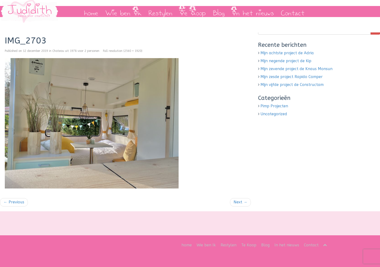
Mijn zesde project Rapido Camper (291, 76)
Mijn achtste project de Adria (287, 53)
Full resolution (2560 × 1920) (122, 51)
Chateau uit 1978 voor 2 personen (75, 51)
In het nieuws (253, 11)
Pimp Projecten (274, 106)
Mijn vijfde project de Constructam (292, 84)
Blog (219, 11)
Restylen (160, 11)
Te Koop (193, 11)
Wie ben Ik (123, 11)
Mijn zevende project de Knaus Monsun (296, 69)
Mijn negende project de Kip (285, 61)
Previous (14, 202)
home (91, 11)
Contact (292, 11)
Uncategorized (273, 114)
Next (240, 202)
